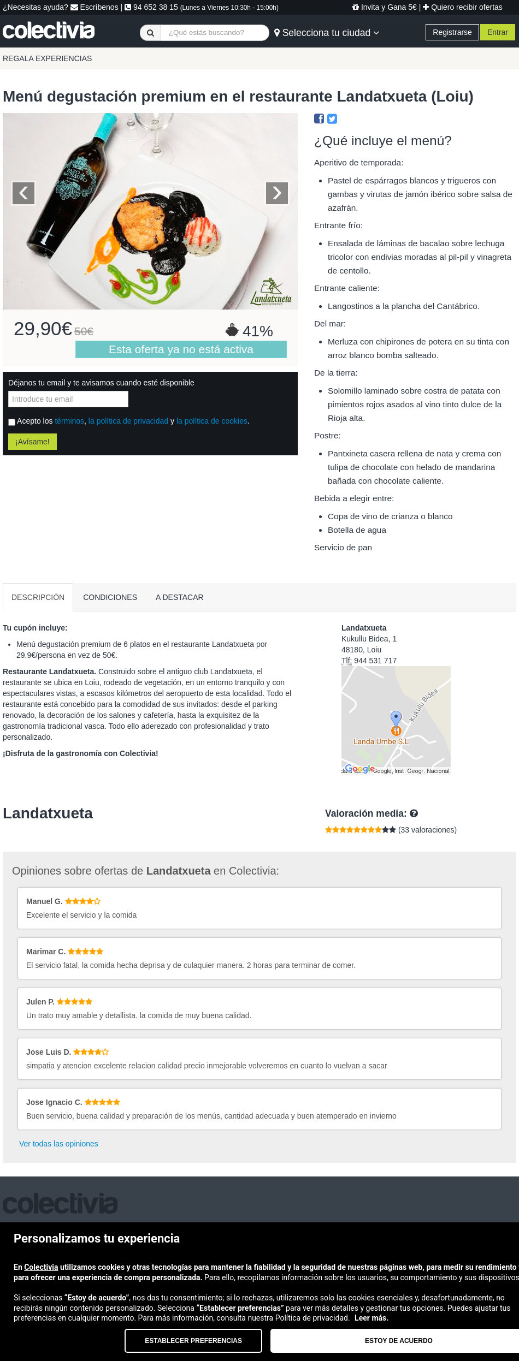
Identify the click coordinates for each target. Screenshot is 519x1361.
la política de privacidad (128, 421)
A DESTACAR (180, 597)
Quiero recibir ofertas (463, 7)
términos (69, 421)
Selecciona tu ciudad (326, 32)
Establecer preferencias (193, 1341)
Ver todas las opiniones (58, 1143)
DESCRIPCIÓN (37, 597)
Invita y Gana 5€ (384, 7)
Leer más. (371, 1318)
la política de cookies (211, 421)
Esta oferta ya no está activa (181, 349)
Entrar (497, 32)
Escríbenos (94, 7)
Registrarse (452, 32)
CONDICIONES (110, 597)
